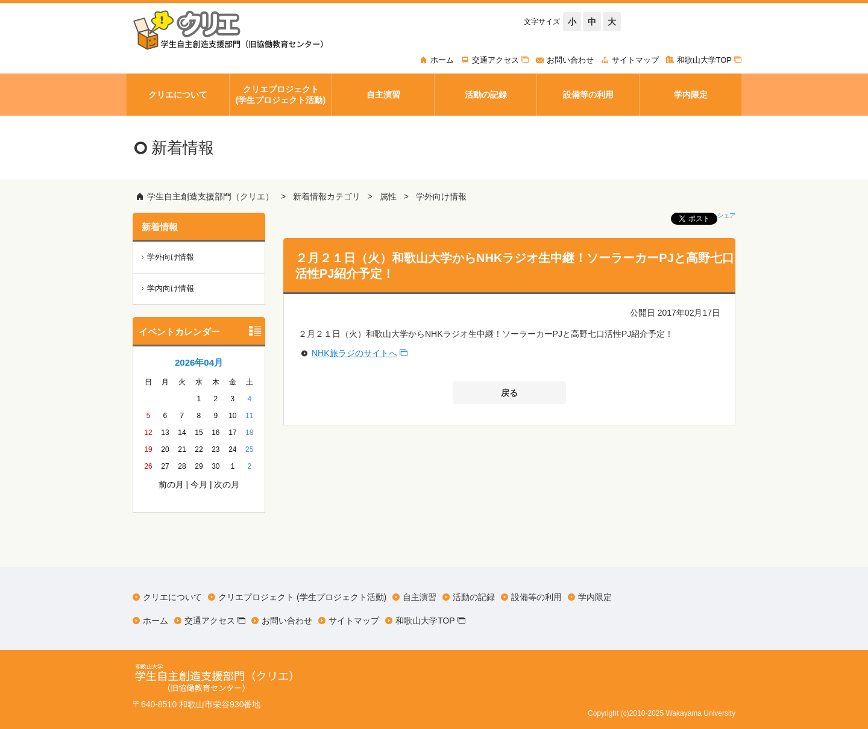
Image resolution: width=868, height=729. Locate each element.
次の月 (226, 484)
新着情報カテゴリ (326, 196)
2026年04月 (199, 362)
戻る (509, 393)
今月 (198, 484)
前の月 (171, 484)
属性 (388, 196)
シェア (726, 215)
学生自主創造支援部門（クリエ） (210, 196)
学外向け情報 (441, 196)
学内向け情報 (170, 288)
